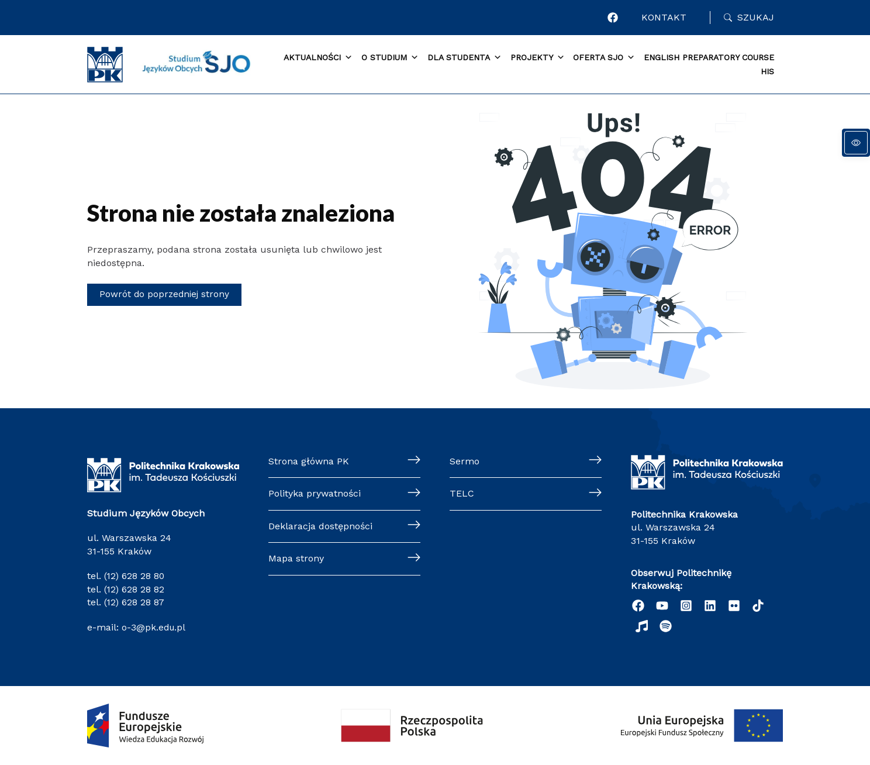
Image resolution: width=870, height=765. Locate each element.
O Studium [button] (390, 58)
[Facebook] (617, 17)
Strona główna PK (308, 461)
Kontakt (666, 17)
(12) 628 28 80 (135, 575)
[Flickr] (734, 605)
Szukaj (755, 17)
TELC (462, 493)
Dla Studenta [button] (464, 58)
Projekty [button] (537, 58)
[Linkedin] (710, 605)
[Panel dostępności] (856, 143)
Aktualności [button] (318, 58)
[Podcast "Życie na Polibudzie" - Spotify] (665, 626)
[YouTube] (662, 605)
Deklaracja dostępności (320, 526)
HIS (767, 71)
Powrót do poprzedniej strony (165, 294)
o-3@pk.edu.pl (153, 626)
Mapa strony (296, 558)
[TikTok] (758, 605)
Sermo (464, 461)
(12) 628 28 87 (134, 602)
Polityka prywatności (314, 493)
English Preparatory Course (709, 57)
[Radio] (641, 626)
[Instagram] (686, 605)
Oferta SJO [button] (604, 58)
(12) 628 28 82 (134, 589)
